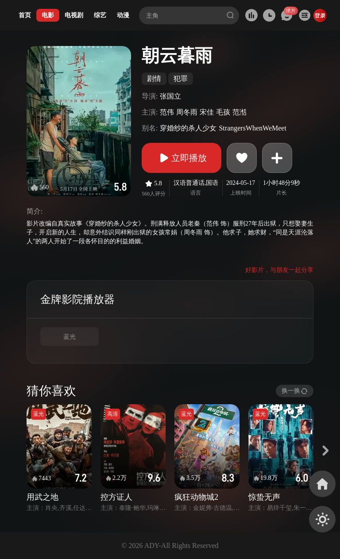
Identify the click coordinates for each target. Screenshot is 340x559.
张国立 (170, 96)
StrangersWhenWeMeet (252, 128)
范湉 (239, 112)
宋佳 (207, 112)
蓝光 (69, 336)
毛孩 (223, 112)
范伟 (167, 112)
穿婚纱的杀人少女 (188, 128)
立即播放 (181, 157)
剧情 (154, 78)
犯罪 (181, 78)
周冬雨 (186, 112)
